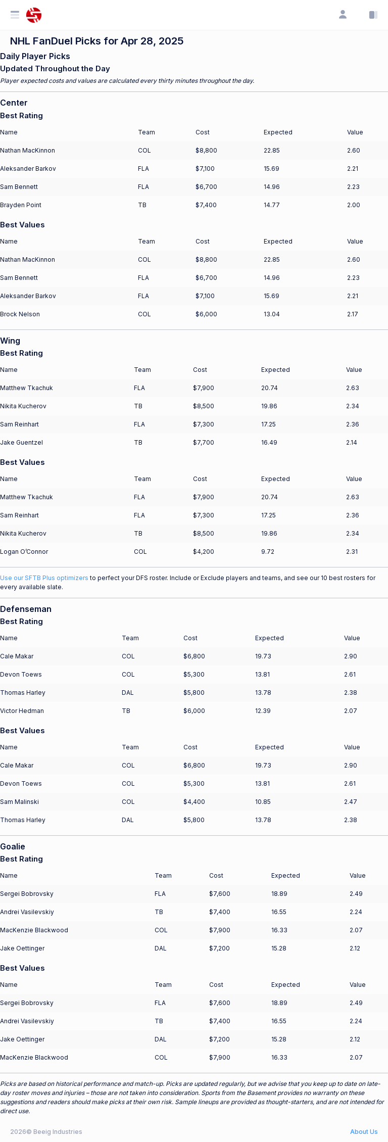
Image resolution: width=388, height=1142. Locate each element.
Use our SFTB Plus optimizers (44, 578)
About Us (364, 1131)
